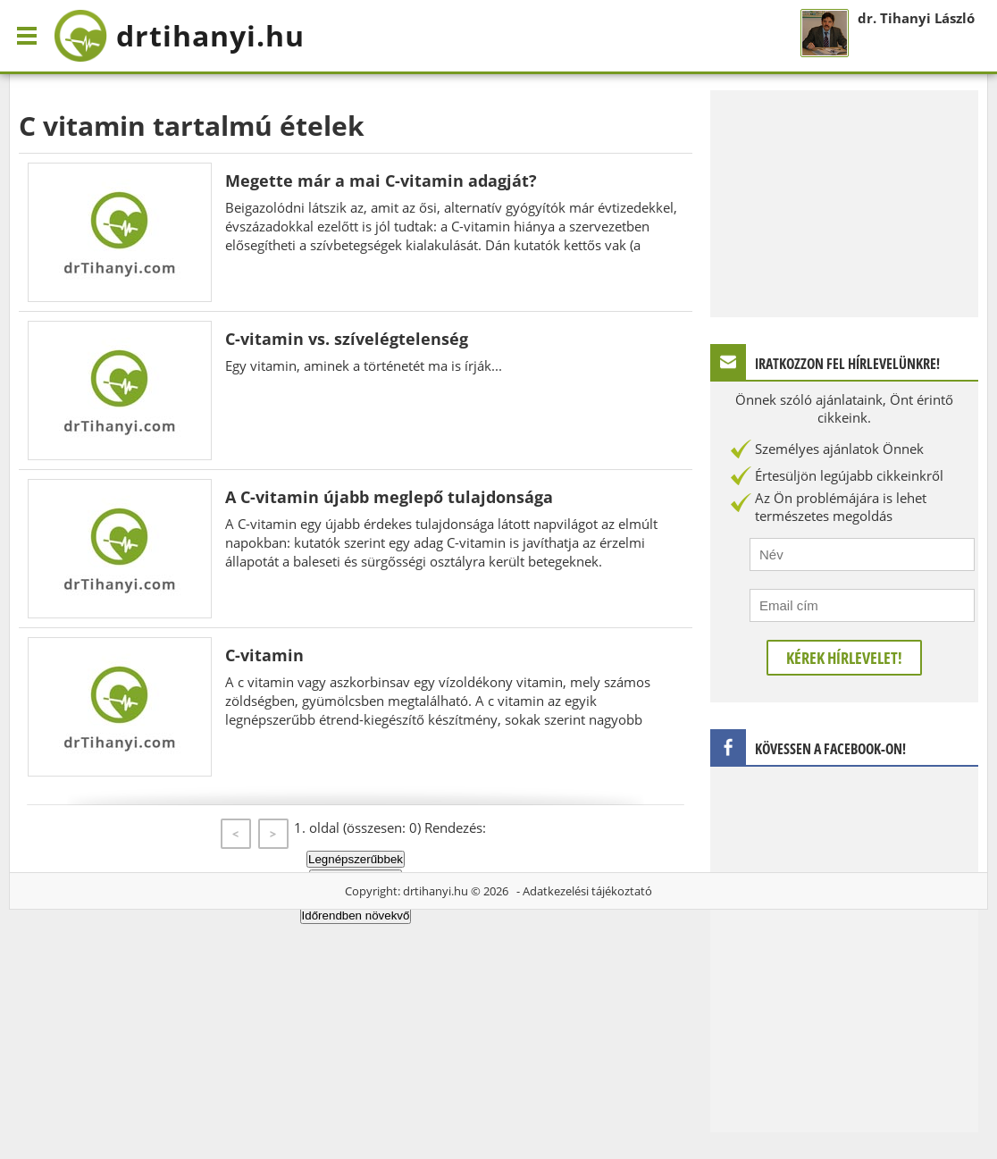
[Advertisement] (844, 202)
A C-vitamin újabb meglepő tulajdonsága (389, 497)
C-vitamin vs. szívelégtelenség (346, 338)
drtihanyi (179, 36)
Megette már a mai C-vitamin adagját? (381, 180)
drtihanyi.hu (435, 891)
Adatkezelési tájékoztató (587, 891)
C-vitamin (264, 655)
